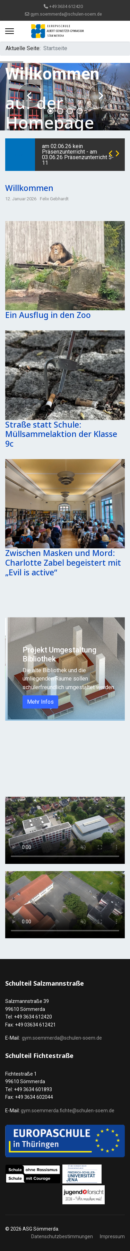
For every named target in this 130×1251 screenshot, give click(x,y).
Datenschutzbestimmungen (62, 1236)
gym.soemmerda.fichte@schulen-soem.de (67, 1110)
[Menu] (9, 31)
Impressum (112, 1236)
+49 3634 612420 (66, 6)
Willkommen (29, 187)
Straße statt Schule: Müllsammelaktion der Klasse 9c (61, 434)
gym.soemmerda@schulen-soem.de (66, 14)
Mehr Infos (40, 701)
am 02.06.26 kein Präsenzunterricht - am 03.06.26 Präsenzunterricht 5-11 (78, 155)
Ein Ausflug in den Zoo (48, 314)
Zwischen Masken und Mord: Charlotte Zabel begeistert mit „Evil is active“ (63, 562)
